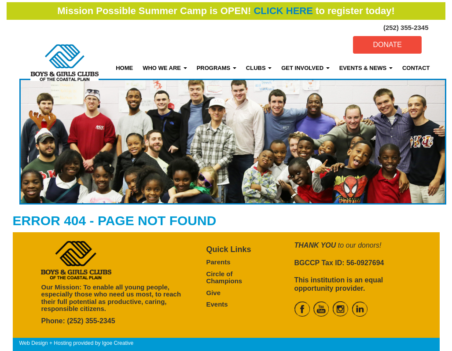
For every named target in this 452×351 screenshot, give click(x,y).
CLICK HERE (283, 10)
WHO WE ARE (165, 68)
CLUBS (259, 68)
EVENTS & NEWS (366, 68)
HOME (124, 68)
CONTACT (416, 68)
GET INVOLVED (305, 68)
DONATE (387, 44)
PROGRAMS (216, 68)
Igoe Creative (117, 343)
